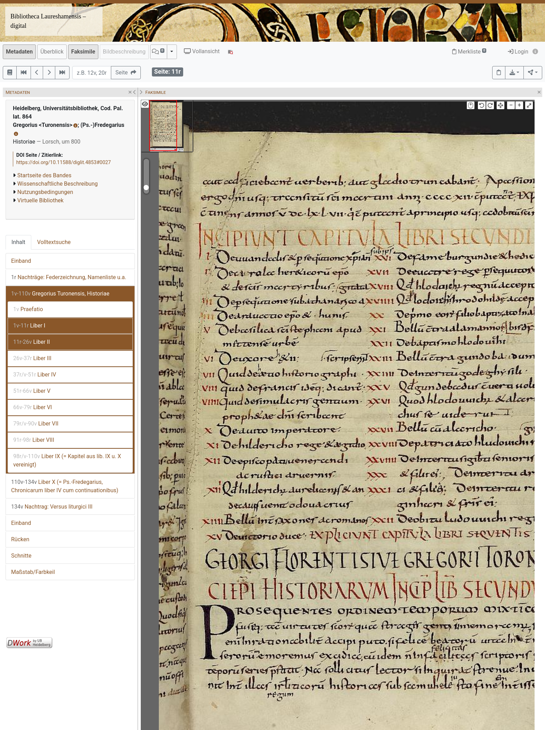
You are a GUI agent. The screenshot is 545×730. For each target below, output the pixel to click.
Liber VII (35, 423)
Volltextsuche (54, 242)
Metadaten (19, 51)
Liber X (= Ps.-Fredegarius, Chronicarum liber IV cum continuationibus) (64, 486)
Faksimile (83, 51)
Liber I (29, 325)
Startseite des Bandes (44, 175)
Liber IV (34, 374)
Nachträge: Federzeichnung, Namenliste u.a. (68, 277)
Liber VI (32, 407)
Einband (21, 261)
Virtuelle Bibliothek (40, 200)
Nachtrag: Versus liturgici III (51, 506)
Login (518, 51)
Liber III (32, 358)
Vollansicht (202, 51)
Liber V (31, 391)
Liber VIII (33, 440)
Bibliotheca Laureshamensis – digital (48, 21)
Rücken (20, 539)
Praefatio (28, 309)
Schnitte (21, 555)
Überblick (52, 51)
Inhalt (18, 242)
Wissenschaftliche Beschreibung (57, 183)
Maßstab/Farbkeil (33, 572)
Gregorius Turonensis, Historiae (60, 293)
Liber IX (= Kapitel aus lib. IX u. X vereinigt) (67, 460)
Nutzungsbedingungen (45, 192)
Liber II (31, 342)
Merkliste (469, 51)
